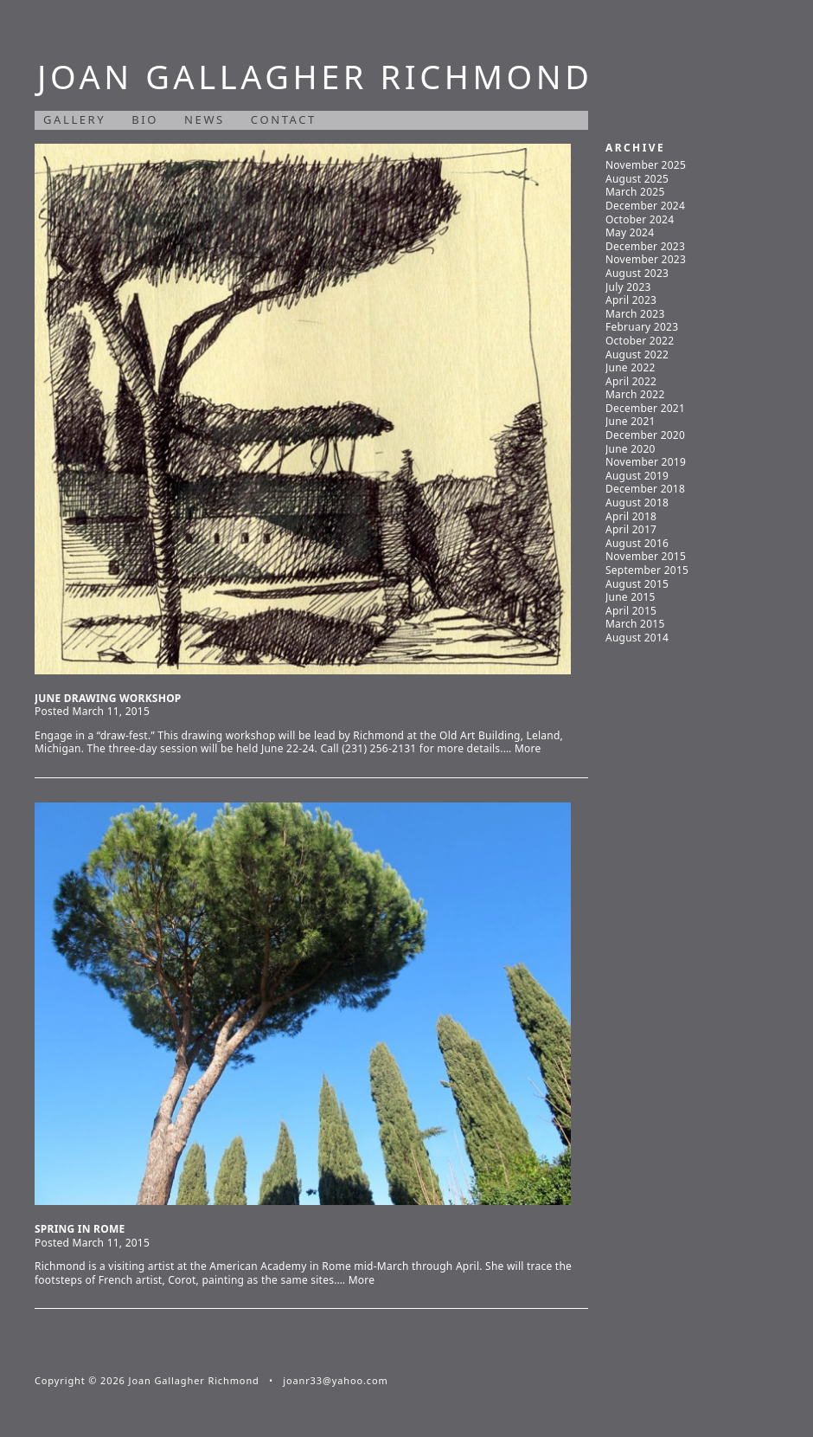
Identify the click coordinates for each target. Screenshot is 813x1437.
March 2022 (635, 394)
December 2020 (645, 435)
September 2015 (646, 570)
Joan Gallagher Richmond (314, 76)
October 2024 (639, 219)
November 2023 (645, 259)
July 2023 (628, 287)
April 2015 (630, 610)
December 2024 (645, 205)
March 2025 (635, 191)
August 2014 (637, 637)
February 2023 (641, 326)
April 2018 (630, 516)
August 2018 (637, 502)
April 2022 (630, 381)
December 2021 (645, 408)
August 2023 (637, 273)
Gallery (74, 119)
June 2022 (630, 367)
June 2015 (630, 597)
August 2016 (637, 543)
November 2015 (645, 556)
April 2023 (630, 300)
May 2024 (629, 232)
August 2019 (637, 475)
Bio (144, 119)
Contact (284, 119)
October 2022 (639, 340)
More (528, 748)
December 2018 (645, 488)
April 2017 (630, 529)
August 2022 (637, 354)
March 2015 (635, 623)
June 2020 (630, 448)
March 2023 (635, 313)
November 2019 (645, 461)
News (204, 119)
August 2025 (637, 178)
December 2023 (645, 246)
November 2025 (645, 165)
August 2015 (637, 584)
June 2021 (630, 421)
